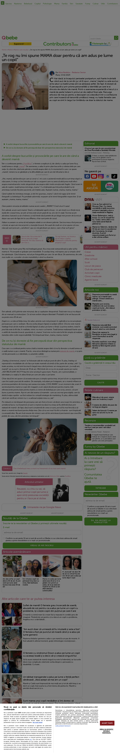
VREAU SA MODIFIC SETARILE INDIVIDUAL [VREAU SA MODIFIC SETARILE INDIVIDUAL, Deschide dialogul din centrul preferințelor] (106, 731)
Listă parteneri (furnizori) (62, 726)
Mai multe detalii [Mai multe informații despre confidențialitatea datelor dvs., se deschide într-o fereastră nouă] (37, 722)
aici (31, 739)
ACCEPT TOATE (107, 723)
